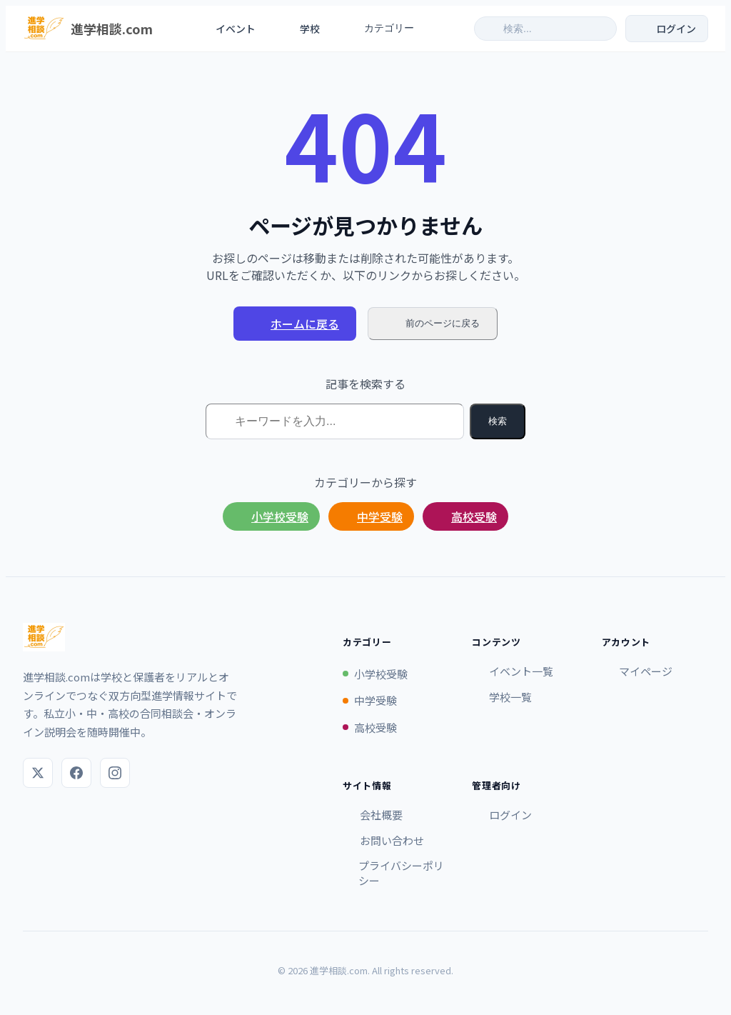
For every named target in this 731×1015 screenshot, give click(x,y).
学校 (300, 28)
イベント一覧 (512, 671)
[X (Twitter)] (38, 773)
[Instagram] (115, 773)
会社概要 (373, 814)
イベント (226, 28)
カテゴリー (388, 28)
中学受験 (371, 516)
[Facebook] (76, 773)
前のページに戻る (432, 323)
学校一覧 (502, 696)
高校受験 (465, 516)
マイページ (637, 671)
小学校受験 (271, 516)
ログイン (502, 814)
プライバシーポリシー (393, 873)
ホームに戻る (295, 323)
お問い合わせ (383, 840)
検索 (497, 421)
